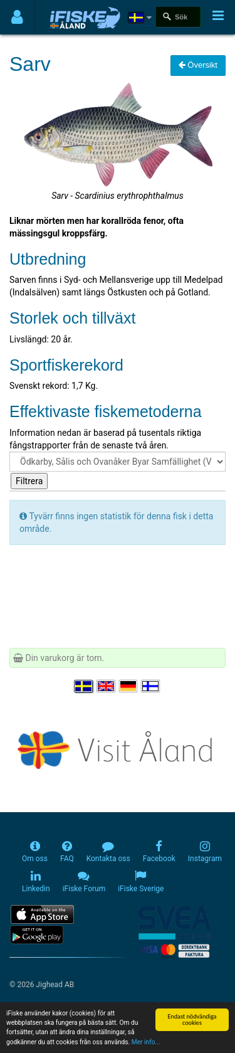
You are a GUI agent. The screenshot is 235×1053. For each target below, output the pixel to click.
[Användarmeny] (17, 17)
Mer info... (146, 1043)
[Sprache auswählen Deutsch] (129, 686)
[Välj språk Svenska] (84, 686)
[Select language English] (106, 686)
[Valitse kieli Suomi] (151, 686)
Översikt (198, 65)
